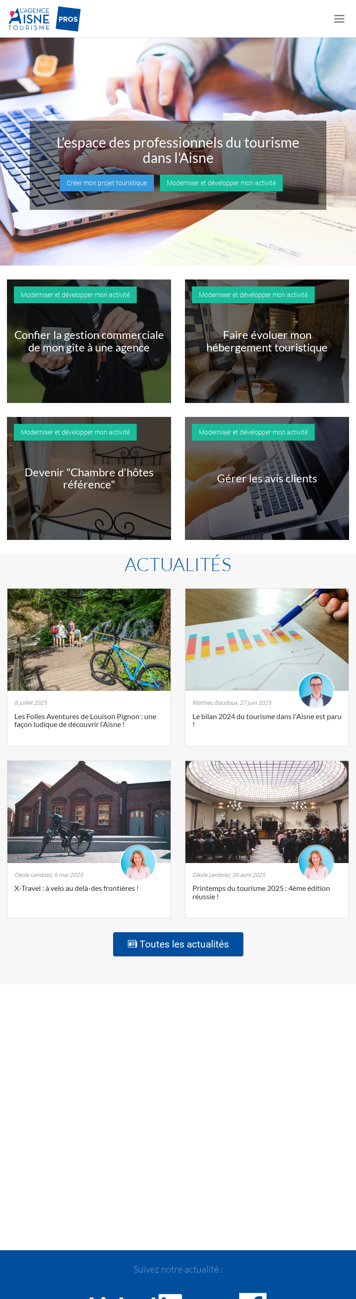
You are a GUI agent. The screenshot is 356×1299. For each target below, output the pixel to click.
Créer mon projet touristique (107, 183)
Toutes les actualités (178, 944)
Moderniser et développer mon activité (221, 183)
